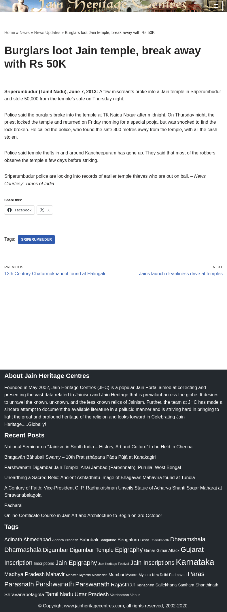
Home (9, 32)
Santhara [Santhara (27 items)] (186, 585)
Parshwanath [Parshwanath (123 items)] (54, 584)
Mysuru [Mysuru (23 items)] (145, 575)
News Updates (47, 32)
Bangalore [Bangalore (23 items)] (107, 540)
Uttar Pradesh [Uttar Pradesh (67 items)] (92, 594)
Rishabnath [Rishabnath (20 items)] (145, 585)
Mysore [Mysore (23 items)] (131, 575)
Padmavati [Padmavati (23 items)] (178, 575)
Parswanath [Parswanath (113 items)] (92, 584)
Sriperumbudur (36, 240)
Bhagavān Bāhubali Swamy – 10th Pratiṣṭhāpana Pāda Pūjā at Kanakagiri (80, 457)
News (25, 32)
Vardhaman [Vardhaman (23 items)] (119, 595)
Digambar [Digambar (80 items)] (56, 550)
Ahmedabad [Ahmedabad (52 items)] (37, 539)
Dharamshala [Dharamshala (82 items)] (187, 539)
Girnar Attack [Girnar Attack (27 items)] (167, 550)
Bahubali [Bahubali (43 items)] (89, 539)
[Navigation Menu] (216, 6)
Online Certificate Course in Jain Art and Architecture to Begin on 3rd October (83, 515)
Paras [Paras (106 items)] (196, 573)
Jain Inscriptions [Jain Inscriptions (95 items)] (152, 562)
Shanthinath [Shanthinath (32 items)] (207, 585)
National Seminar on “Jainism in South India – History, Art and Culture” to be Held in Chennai (99, 446)
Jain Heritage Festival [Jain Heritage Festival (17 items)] (113, 563)
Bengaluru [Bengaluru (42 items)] (128, 539)
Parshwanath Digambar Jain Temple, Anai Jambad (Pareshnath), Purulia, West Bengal (92, 467)
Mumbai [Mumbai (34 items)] (116, 574)
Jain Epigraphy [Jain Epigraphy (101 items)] (76, 562)
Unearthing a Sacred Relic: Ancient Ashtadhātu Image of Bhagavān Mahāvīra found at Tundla (99, 477)
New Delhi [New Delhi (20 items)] (160, 575)
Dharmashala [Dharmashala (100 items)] (22, 549)
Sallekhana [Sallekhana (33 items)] (166, 584)
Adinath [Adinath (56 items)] (13, 539)
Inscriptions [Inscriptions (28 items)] (44, 563)
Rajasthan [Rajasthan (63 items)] (123, 585)
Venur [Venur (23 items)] (135, 595)
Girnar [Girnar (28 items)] (149, 550)
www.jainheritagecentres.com (94, 605)
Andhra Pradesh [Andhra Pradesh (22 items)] (65, 540)
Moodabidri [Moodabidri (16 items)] (99, 575)
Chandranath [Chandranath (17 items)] (159, 540)
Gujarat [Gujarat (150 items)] (192, 549)
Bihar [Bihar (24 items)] (144, 540)
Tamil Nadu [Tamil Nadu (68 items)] (59, 594)
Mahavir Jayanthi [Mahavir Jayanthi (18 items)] (78, 575)
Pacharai (13, 505)
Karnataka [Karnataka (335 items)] (195, 562)
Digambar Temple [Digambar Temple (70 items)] (92, 550)
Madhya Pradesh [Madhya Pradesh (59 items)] (24, 574)
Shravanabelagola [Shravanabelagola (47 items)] (24, 594)
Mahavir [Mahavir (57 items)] (55, 574)
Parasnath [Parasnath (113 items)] (19, 584)
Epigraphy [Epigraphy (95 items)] (129, 549)
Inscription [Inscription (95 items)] (18, 562)
